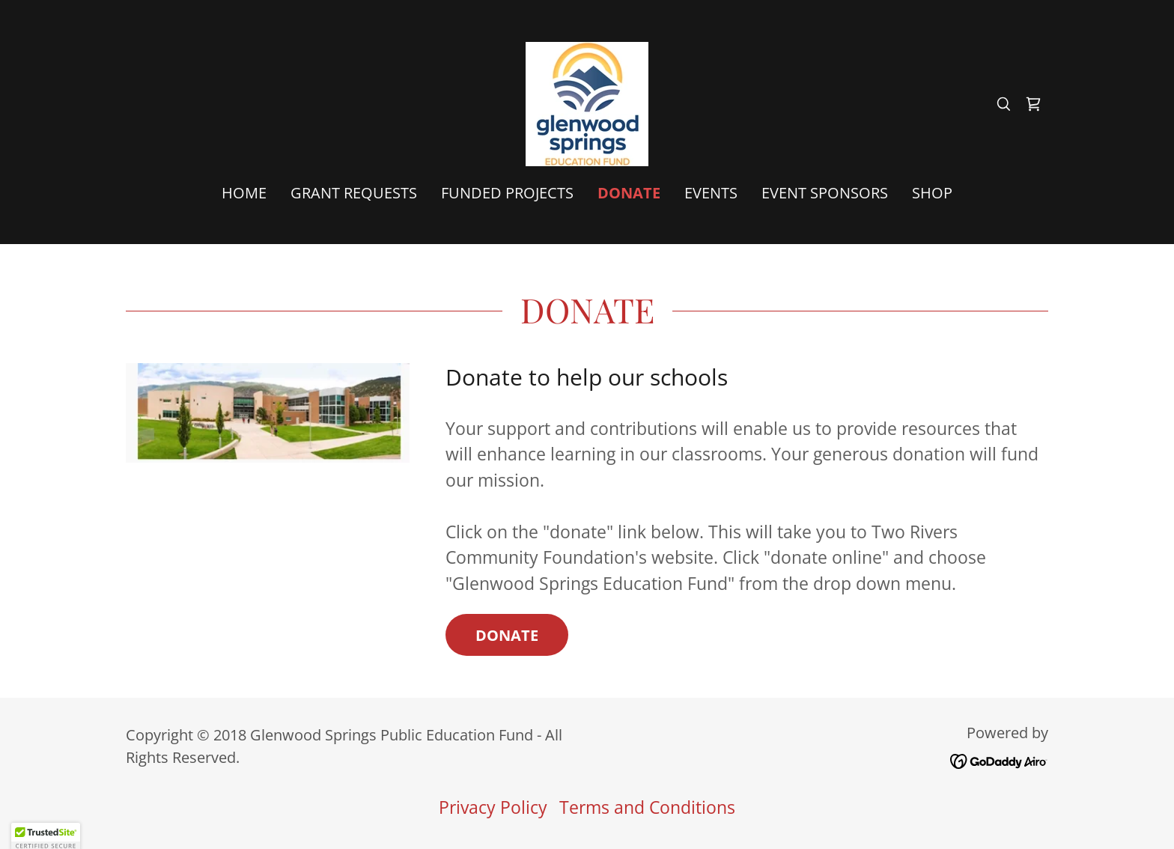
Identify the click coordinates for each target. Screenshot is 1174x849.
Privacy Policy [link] (493, 807)
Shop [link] (932, 193)
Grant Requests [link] (354, 193)
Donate (506, 635)
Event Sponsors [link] (824, 193)
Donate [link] (628, 193)
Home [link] (244, 193)
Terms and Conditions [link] (647, 807)
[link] (587, 102)
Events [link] (710, 193)
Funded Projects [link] (507, 193)
